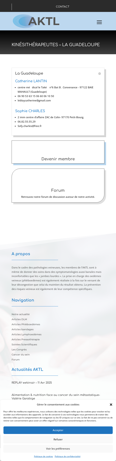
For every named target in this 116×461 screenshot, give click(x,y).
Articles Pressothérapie (26, 339)
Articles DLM (19, 319)
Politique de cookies (43, 456)
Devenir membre (58, 159)
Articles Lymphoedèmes (26, 334)
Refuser (58, 439)
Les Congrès (19, 349)
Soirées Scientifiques (24, 344)
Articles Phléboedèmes (26, 324)
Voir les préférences (58, 448)
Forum (58, 190)
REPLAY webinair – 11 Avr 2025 (32, 382)
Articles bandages (23, 329)
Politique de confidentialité (67, 456)
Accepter (58, 430)
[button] (111, 404)
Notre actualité (21, 314)
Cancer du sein (21, 354)
